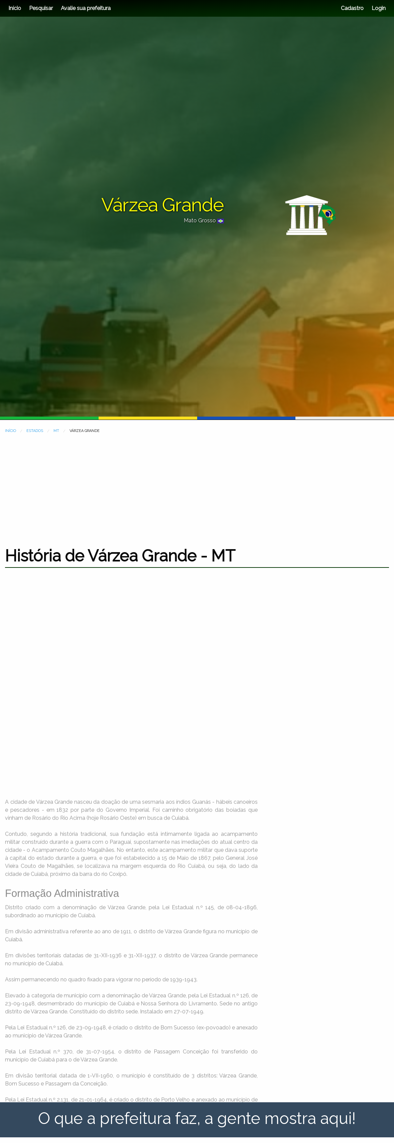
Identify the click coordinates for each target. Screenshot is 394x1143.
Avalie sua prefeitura (86, 8)
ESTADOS (34, 431)
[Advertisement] (197, 486)
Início (14, 8)
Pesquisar (41, 8)
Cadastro (352, 8)
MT (56, 431)
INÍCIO (10, 431)
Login (378, 8)
